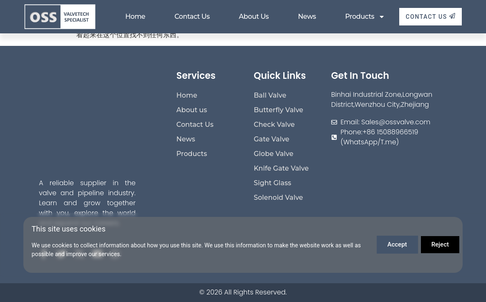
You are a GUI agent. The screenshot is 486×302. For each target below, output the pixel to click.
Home (135, 16)
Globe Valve (273, 154)
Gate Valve (271, 139)
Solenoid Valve (278, 197)
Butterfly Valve (278, 110)
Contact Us (191, 16)
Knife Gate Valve (281, 168)
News (307, 16)
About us (254, 16)
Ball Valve (270, 95)
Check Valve (274, 124)
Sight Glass (272, 183)
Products (365, 16)
